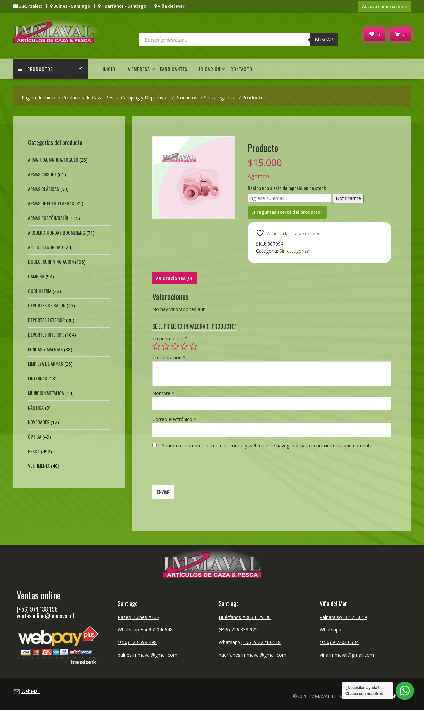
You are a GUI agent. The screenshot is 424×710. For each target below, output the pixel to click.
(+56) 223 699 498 (137, 642)
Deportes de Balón (46, 305)
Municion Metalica (46, 392)
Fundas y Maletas (45, 349)
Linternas (37, 378)
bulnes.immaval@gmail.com (147, 655)
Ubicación (208, 68)
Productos (35, 68)
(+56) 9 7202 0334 (339, 642)
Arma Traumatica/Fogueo (53, 159)
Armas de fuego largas (51, 203)
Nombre (163, 393)
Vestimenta (39, 465)
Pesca (34, 451)
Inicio (109, 68)
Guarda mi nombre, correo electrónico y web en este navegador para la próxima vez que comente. (267, 445)
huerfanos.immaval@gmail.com (252, 655)
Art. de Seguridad (45, 247)
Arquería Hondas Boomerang (56, 232)
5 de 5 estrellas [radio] (193, 346)
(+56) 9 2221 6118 (261, 642)
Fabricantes (173, 68)
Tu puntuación (169, 338)
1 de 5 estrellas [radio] (156, 346)
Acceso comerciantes (384, 6)
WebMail (30, 691)
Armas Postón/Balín (48, 217)
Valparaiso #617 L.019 (343, 617)
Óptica (34, 436)
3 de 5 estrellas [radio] (175, 346)
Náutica (36, 407)
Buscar (324, 39)
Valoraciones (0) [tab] (173, 278)
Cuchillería (39, 290)
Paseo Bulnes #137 (138, 617)
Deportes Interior (46, 334)
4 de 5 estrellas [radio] (184, 346)
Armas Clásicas (43, 188)
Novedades (38, 421)
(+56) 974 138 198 (37, 609)
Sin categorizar (295, 251)
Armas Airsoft (42, 174)
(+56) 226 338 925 (238, 630)
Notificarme (348, 198)
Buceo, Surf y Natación (51, 261)
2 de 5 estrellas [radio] (166, 346)
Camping (36, 276)
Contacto (241, 68)
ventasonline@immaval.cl (45, 615)
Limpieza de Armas (45, 363)
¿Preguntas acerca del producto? (287, 212)
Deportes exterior (46, 319)
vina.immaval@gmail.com (347, 655)
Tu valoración (169, 358)
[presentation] (202, 469)
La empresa (137, 68)
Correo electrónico (174, 419)
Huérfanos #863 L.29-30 (245, 617)
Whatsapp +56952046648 (145, 630)
